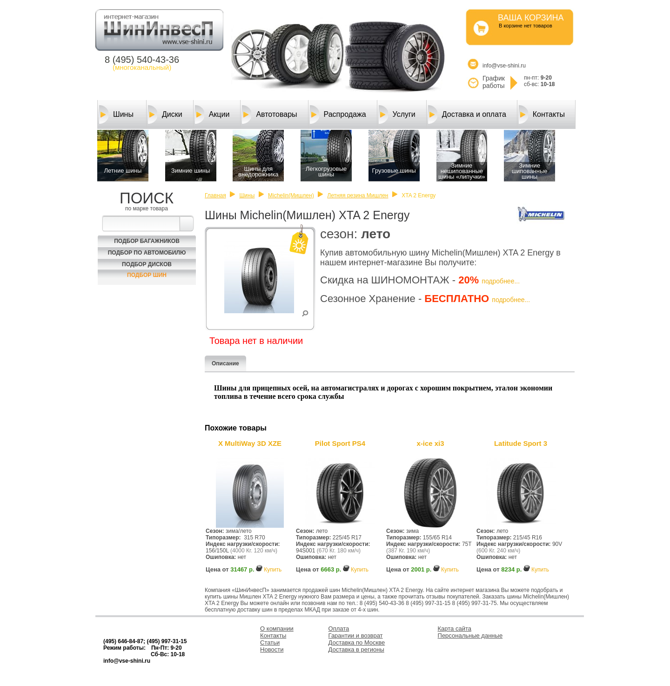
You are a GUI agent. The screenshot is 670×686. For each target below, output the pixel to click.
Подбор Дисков (147, 264)
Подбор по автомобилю (147, 252)
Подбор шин (147, 275)
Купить (272, 569)
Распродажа (338, 114)
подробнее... (501, 281)
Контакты (542, 114)
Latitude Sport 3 (520, 443)
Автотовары (269, 114)
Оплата (338, 628)
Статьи (270, 642)
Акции (212, 114)
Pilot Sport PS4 (340, 443)
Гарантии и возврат (355, 635)
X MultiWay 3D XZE (249, 443)
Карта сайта (454, 628)
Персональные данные (470, 635)
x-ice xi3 (430, 443)
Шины (116, 114)
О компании (277, 628)
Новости (271, 649)
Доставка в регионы (356, 649)
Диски (165, 114)
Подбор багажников (147, 241)
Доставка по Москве (356, 642)
